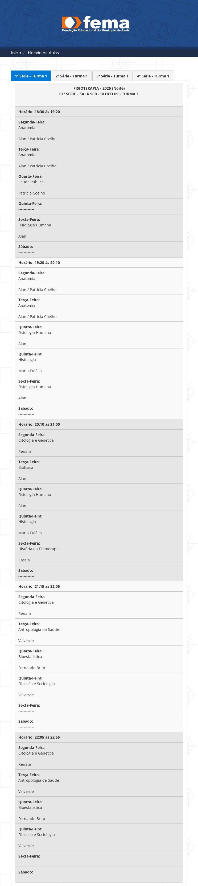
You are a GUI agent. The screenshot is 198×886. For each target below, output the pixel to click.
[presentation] (31, 76)
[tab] (31, 76)
